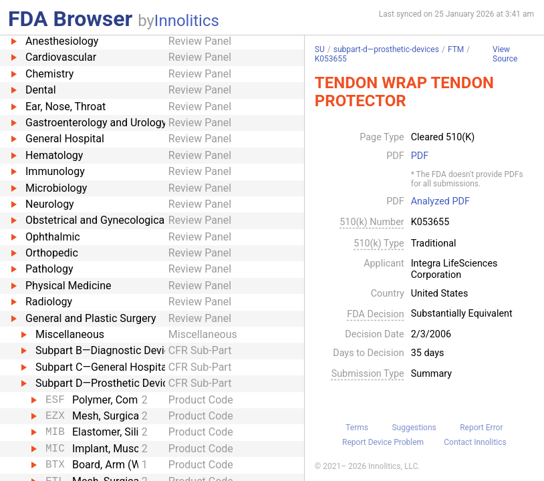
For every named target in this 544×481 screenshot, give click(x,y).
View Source (505, 54)
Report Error (481, 427)
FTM (456, 49)
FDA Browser (70, 18)
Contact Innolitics (475, 442)
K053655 (331, 58)
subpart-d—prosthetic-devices (386, 49)
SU (320, 49)
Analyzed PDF (440, 201)
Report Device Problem (383, 442)
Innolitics (186, 20)
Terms (357, 427)
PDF (419, 156)
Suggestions (414, 427)
